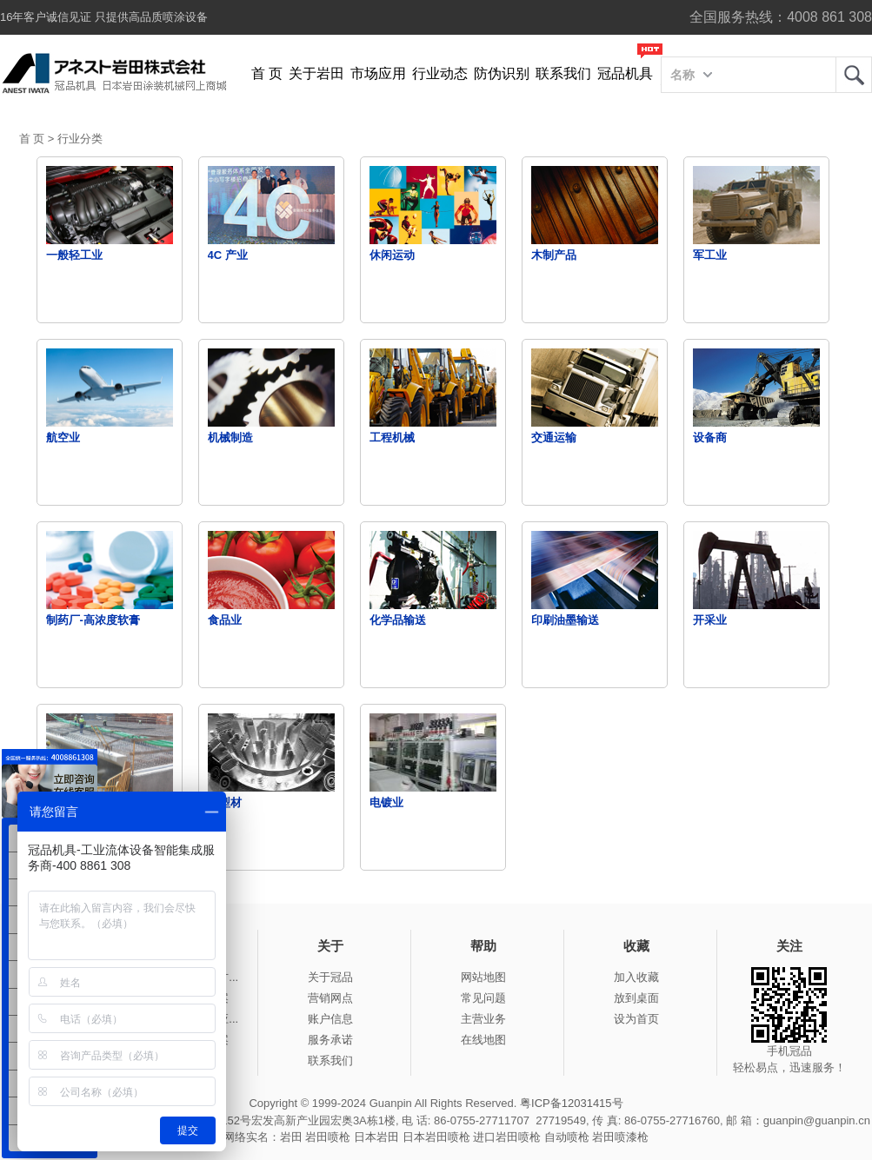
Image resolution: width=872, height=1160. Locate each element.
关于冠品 (330, 977)
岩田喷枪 (327, 1136)
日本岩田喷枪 (436, 1136)
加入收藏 (636, 977)
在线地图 (483, 1039)
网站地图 (483, 977)
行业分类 (80, 138)
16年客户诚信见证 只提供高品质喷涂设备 (104, 16)
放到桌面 (636, 997)
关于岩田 (316, 73)
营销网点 (330, 997)
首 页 (267, 73)
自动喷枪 (566, 1136)
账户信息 (330, 1018)
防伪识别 (501, 73)
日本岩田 (376, 1136)
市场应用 (378, 73)
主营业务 (483, 1018)
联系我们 (563, 73)
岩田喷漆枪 (620, 1136)
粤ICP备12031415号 (571, 1103)
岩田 (853, 74)
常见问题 (483, 997)
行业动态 (440, 73)
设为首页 (636, 1018)
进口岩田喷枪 (507, 1136)
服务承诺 (330, 1039)
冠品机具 (625, 73)
